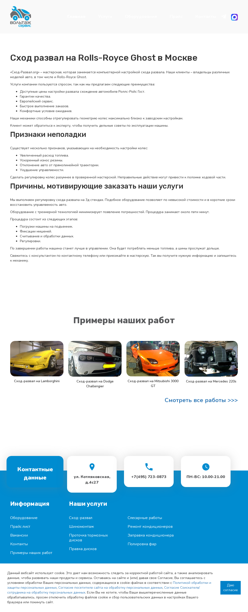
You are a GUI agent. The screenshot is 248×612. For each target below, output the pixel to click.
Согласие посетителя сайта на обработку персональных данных (110, 587)
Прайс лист (20, 526)
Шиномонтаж (81, 526)
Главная (76, 16)
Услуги (105, 16)
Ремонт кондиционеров (150, 526)
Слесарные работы (145, 518)
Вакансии (19, 535)
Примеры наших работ (31, 552)
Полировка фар (142, 544)
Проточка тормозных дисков (88, 538)
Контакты (205, 16)
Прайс (176, 16)
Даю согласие (230, 587)
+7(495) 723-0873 (148, 477)
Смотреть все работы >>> (201, 400)
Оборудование (141, 16)
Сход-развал (80, 518)
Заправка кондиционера (151, 535)
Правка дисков (83, 549)
